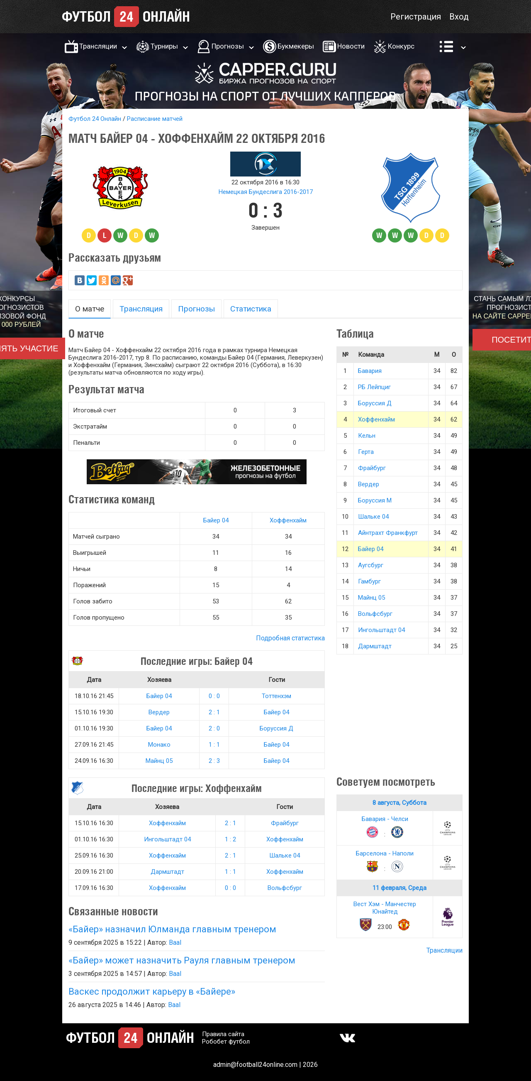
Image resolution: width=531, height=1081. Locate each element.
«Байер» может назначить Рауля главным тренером (181, 960)
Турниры (164, 46)
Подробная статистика (290, 638)
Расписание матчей (155, 119)
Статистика (250, 309)
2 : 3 (214, 761)
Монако (159, 744)
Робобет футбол (226, 1041)
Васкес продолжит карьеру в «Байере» (151, 991)
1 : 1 (214, 744)
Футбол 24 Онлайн (94, 119)
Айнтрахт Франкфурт (388, 533)
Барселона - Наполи (385, 853)
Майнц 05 (159, 761)
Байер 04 (216, 520)
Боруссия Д (276, 728)
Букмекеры (296, 46)
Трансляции (98, 46)
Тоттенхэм (276, 696)
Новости (351, 46)
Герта (366, 452)
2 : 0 (214, 728)
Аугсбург (370, 565)
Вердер (159, 712)
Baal (175, 942)
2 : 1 (214, 712)
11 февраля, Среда (399, 888)
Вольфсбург (285, 888)
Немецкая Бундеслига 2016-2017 (266, 192)
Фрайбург (285, 823)
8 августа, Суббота (399, 802)
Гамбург (369, 581)
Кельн (366, 435)
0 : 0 (214, 696)
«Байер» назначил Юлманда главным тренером (172, 929)
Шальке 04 (284, 855)
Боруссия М (375, 500)
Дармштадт (167, 871)
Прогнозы (228, 46)
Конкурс (401, 46)
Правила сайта (223, 1034)
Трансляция (141, 309)
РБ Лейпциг (374, 387)
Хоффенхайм (288, 520)
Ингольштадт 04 (167, 839)
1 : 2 (230, 839)
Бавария (370, 371)
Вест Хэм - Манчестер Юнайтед (384, 907)
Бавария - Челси (385, 819)
